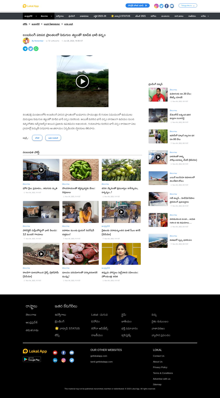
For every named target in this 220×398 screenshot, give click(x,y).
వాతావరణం (158, 328)
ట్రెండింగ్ (59, 321)
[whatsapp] (36, 50)
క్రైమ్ (124, 314)
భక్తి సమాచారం (130, 328)
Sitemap (157, 384)
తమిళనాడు (32, 330)
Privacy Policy (160, 367)
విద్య (154, 314)
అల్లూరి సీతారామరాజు (52, 24)
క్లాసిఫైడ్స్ (126, 335)
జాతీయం (127, 321)
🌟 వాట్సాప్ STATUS (67, 328)
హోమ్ (25, 24)
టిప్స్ (57, 335)
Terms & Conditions (163, 373)
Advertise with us (161, 379)
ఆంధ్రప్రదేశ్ (28, 16)
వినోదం (95, 321)
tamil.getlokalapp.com (101, 361)
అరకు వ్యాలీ (68, 24)
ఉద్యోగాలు (60, 314)
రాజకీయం (97, 335)
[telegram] (25, 50)
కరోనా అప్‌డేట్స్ (99, 328)
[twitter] (31, 50)
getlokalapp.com (98, 356)
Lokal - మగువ (99, 314)
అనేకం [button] (205, 16)
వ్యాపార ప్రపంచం (161, 335)
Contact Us (158, 356)
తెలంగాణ (44, 16)
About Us (157, 361)
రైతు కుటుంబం (160, 321)
